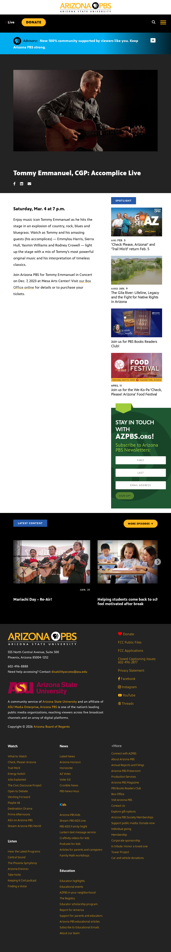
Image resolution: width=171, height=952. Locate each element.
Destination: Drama (20, 808)
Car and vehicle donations (127, 858)
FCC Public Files (129, 642)
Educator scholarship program (79, 904)
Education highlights (72, 881)
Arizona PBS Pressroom (126, 771)
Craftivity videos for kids (74, 838)
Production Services (123, 777)
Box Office (117, 794)
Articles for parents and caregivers (81, 850)
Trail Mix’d (14, 768)
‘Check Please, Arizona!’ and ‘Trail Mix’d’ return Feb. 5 (133, 246)
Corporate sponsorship (125, 840)
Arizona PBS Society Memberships (132, 817)
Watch (13, 746)
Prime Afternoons (19, 814)
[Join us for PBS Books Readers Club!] (136, 311)
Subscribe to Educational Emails (79, 927)
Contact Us (118, 806)
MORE (140, 523)
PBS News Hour (69, 791)
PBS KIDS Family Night (73, 826)
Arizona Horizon (70, 762)
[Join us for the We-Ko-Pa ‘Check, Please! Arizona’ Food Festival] (136, 355)
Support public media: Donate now (133, 823)
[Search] (152, 22)
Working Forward (19, 797)
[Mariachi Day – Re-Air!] (51, 542)
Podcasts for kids (70, 844)
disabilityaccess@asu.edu (69, 672)
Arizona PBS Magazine (125, 782)
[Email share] (32, 184)
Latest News (67, 756)
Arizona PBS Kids (70, 815)
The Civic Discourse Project (24, 785)
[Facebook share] (16, 184)
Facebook (126, 679)
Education (67, 871)
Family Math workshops (74, 855)
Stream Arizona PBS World (24, 826)
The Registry (67, 898)
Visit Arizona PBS (121, 800)
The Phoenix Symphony (22, 863)
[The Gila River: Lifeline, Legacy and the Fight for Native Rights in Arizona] (136, 258)
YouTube (126, 695)
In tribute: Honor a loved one (129, 846)
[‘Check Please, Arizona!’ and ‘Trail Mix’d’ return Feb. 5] (136, 210)
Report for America (72, 910)
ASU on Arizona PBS (20, 820)
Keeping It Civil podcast (22, 880)
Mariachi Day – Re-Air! (32, 599)
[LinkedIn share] (24, 184)
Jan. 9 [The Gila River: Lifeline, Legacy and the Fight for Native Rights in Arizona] (119, 288)
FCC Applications (130, 650)
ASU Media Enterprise (23, 707)
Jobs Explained (17, 779)
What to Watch (17, 756)
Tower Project (120, 852)
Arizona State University (60, 702)
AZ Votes (65, 774)
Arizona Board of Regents (52, 727)
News (64, 746)
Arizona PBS (48, 707)
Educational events (71, 887)
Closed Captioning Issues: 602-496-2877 (137, 660)
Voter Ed (65, 779)
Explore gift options (123, 811)
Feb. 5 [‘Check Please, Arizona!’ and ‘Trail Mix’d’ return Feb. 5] (118, 240)
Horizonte (66, 768)
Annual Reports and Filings (127, 765)
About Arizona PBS (122, 759)
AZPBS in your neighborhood (78, 892)
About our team (70, 933)
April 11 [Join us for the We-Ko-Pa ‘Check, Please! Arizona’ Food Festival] (116, 385)
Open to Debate (18, 791)
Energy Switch (16, 774)
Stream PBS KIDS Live (73, 821)
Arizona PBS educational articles (80, 921)
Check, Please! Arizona (22, 762)
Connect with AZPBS (123, 753)
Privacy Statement (131, 670)
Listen (12, 841)
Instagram (127, 687)
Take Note (14, 875)
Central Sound (16, 857)
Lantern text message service (78, 832)
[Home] (85, 7)
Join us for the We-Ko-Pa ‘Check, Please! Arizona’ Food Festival (136, 392)
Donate (126, 634)
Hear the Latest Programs (24, 851)
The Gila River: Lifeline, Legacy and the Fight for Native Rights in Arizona (135, 297)
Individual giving (121, 829)
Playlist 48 (14, 803)
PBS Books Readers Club (126, 788)
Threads (126, 703)
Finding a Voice (17, 886)
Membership (119, 835)
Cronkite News (69, 785)
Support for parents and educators (81, 916)
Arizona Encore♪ (18, 869)
